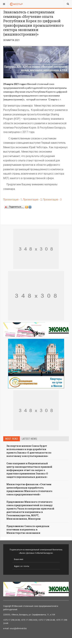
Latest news (29, 438)
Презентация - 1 (12, 199)
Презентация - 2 (32, 199)
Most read (11, 438)
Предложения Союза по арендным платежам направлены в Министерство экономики (27, 529)
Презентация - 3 (52, 199)
